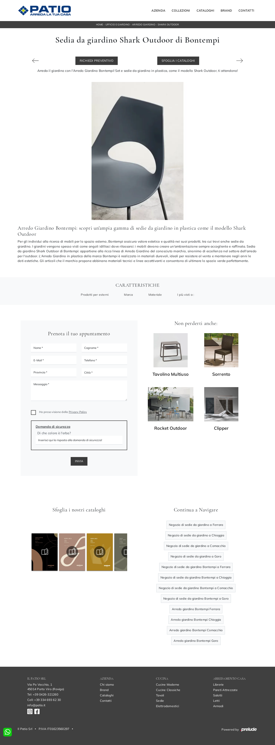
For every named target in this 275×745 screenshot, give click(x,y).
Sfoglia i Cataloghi (178, 61)
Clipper (221, 428)
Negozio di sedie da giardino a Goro (196, 556)
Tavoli (160, 695)
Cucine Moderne (167, 685)
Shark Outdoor (168, 24)
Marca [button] (128, 295)
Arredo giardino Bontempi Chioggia (196, 620)
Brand (226, 10)
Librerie (218, 685)
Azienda (158, 10)
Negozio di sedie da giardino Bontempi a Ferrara (196, 567)
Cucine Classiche (168, 690)
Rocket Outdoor (170, 428)
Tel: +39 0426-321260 (42, 694)
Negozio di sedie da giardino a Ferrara (196, 525)
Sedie (160, 701)
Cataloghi (205, 10)
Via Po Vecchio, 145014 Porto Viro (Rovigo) (45, 687)
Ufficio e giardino (117, 24)
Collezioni (181, 10)
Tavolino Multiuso (171, 374)
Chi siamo (107, 685)
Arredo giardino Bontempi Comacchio (196, 630)
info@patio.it (36, 705)
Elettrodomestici (167, 706)
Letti (216, 701)
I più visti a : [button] (185, 295)
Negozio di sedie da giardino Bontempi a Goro (196, 598)
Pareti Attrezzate (225, 690)
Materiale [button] (155, 295)
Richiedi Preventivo (97, 61)
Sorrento (221, 374)
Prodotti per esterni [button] (94, 295)
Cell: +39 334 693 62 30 (44, 700)
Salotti (217, 695)
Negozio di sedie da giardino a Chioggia (196, 535)
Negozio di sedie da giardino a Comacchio (196, 546)
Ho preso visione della (63, 412)
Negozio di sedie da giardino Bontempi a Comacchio (196, 588)
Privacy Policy (78, 412)
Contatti (246, 10)
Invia (79, 461)
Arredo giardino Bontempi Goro (196, 641)
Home (99, 24)
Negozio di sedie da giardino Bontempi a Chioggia (195, 577)
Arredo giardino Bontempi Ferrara (196, 609)
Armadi (218, 706)
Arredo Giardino (143, 24)
